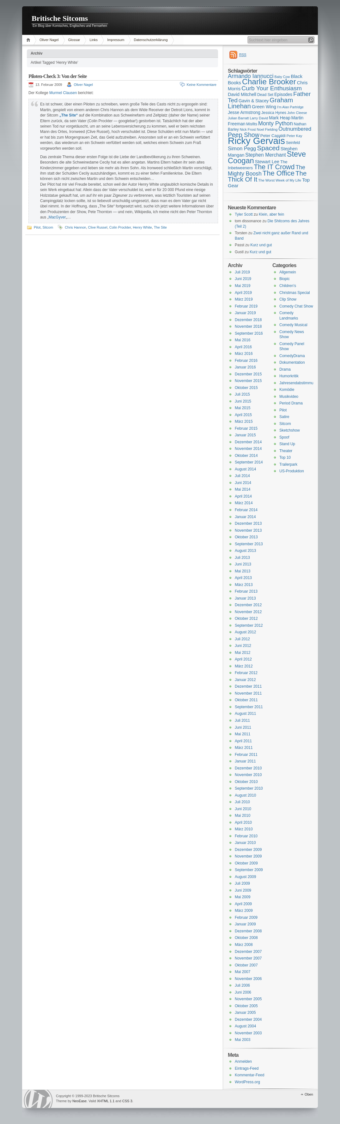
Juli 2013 (242, 557)
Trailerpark (288, 464)
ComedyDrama (292, 356)
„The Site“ (68, 115)
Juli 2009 (242, 883)
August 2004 (245, 1026)
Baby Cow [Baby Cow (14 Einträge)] (282, 77)
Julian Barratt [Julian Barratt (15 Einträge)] (238, 118)
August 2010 (245, 795)
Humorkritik (289, 376)
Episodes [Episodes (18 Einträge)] (283, 94)
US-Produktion (291, 471)
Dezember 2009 (248, 849)
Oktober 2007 (246, 965)
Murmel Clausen (63, 93)
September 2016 (249, 333)
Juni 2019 (243, 279)
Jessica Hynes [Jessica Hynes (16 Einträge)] (273, 113)
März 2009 (244, 910)
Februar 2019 (246, 306)
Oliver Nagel (49, 40)
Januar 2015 (245, 435)
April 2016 (243, 347)
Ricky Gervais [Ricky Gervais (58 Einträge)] (256, 140)
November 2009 (248, 856)
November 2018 (248, 326)
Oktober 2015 (246, 388)
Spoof (284, 437)
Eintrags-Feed (246, 1068)
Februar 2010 (246, 836)
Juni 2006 (243, 992)
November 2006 (248, 979)
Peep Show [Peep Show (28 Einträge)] (243, 134)
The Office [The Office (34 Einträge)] (278, 173)
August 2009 (245, 877)
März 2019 (244, 299)
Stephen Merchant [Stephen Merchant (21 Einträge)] (265, 155)
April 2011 (243, 741)
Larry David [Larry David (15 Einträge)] (259, 118)
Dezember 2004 (248, 1019)
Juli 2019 (242, 272)
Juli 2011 (242, 720)
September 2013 (249, 544)
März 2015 (244, 421)
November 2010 (248, 775)
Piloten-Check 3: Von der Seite (57, 76)
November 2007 (248, 958)
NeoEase (79, 1101)
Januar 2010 (245, 842)
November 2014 (248, 448)
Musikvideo (288, 396)
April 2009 (243, 904)
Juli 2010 (242, 802)
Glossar (74, 40)
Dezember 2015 (248, 374)
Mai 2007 (242, 972)
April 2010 (243, 822)
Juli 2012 (242, 639)
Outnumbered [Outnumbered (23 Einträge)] (294, 129)
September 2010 (249, 788)
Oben (309, 1094)
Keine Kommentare (201, 85)
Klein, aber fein (271, 214)
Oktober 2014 (246, 455)
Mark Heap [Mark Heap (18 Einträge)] (279, 117)
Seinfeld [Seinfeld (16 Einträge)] (293, 142)
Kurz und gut (261, 245)
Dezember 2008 (248, 931)
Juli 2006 (242, 985)
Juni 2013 (243, 564)
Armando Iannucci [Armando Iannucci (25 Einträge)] (251, 76)
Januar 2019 (245, 313)
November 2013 (248, 530)
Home (29, 40)
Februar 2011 (246, 754)
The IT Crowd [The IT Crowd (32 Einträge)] (274, 167)
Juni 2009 (243, 890)
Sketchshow (289, 430)
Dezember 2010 (248, 768)
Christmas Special (294, 292)
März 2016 (244, 353)
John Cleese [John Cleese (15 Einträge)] (297, 113)
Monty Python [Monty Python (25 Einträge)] (275, 123)
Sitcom (48, 227)
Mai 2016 (242, 340)
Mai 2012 (242, 652)
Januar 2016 (245, 367)
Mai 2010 (242, 815)
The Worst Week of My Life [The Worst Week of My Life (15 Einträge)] (279, 180)
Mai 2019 (242, 286)
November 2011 (248, 693)
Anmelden (243, 1061)
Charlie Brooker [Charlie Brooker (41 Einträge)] (269, 81)
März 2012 (244, 666)
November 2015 (248, 381)
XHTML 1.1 (105, 1101)
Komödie (286, 389)
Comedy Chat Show (296, 306)
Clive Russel (97, 227)
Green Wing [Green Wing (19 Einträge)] (264, 106)
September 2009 (249, 870)
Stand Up (287, 444)
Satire (284, 417)
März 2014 (244, 503)
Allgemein (287, 272)
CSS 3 (127, 1101)
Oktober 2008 (246, 938)
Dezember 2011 (248, 686)
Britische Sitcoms (60, 18)
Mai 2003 (242, 1039)
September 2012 (249, 625)
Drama (285, 369)
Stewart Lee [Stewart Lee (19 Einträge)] (267, 161)
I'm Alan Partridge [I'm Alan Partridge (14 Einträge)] (290, 107)
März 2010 (244, 829)
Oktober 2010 (246, 782)
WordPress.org (247, 1082)
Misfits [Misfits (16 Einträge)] (251, 124)
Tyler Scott (244, 214)
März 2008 (244, 944)
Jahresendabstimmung (298, 383)
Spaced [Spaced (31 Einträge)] (268, 148)
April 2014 (243, 496)
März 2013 (244, 585)
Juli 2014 (242, 476)
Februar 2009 (246, 917)
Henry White (142, 227)
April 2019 (243, 292)
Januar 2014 (245, 517)
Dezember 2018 (248, 320)
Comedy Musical (293, 325)
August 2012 (245, 632)
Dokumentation (292, 362)
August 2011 (245, 713)
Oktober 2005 (246, 1006)
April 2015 (243, 415)
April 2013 (243, 578)
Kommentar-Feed (249, 1075)
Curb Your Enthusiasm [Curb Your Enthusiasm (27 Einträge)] (271, 88)
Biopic (284, 279)
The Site (160, 227)
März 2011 (244, 747)
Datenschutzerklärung (151, 40)
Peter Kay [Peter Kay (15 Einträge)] (294, 136)
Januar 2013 (245, 598)
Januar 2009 (245, 924)
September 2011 (249, 707)
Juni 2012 (243, 645)
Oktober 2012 (246, 618)
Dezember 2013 (248, 523)
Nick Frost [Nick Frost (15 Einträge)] (248, 129)
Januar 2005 (245, 1012)
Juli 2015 (242, 394)
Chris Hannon (75, 227)
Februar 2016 (246, 360)
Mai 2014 (242, 489)
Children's (287, 286)
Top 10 (285, 457)
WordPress (38, 1099)
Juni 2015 (243, 401)
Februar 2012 (246, 673)
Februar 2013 (246, 591)
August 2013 (245, 550)
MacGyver (57, 217)
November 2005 (248, 999)
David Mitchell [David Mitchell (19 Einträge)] (242, 94)
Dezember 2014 (248, 442)
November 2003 (248, 1033)
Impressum (115, 40)
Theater (285, 451)
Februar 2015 (246, 428)
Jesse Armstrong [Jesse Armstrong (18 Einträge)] (244, 112)
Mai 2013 (242, 571)
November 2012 (248, 612)
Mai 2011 (242, 734)
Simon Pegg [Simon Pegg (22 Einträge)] (242, 148)
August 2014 (245, 469)
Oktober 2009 (246, 863)
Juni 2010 (243, 809)
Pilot (37, 227)
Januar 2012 (245, 680)
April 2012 (243, 659)
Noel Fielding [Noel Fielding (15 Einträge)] (267, 129)
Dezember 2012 (248, 605)
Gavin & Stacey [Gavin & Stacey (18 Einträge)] (254, 100)
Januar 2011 (245, 761)
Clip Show (287, 299)
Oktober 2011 (246, 700)
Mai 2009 (242, 897)
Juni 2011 (243, 727)
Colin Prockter (120, 227)
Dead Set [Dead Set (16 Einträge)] (265, 95)
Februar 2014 (246, 510)
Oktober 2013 (246, 537)
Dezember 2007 (248, 951)
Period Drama (291, 403)
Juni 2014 (243, 483)
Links (93, 40)
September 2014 (249, 462)
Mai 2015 (242, 408)
